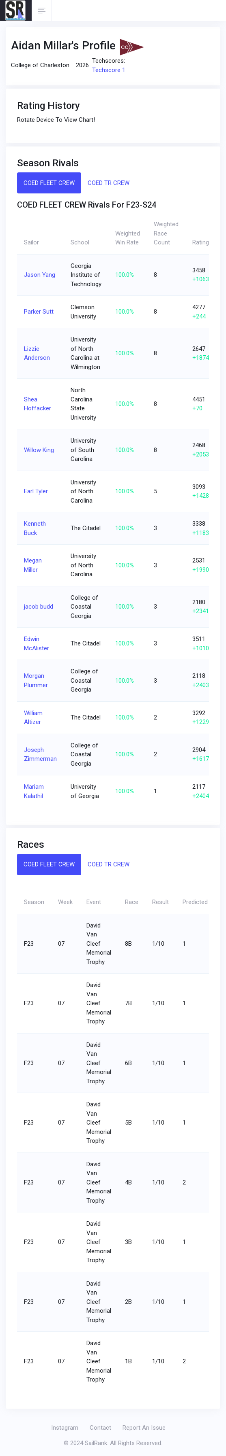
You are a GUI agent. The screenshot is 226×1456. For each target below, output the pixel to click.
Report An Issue (144, 1427)
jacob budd (38, 606)
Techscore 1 (108, 70)
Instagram (64, 1427)
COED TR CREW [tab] (108, 183)
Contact (100, 1427)
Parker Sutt (39, 311)
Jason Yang (39, 274)
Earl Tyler (36, 491)
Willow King (39, 450)
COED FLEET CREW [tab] (49, 183)
